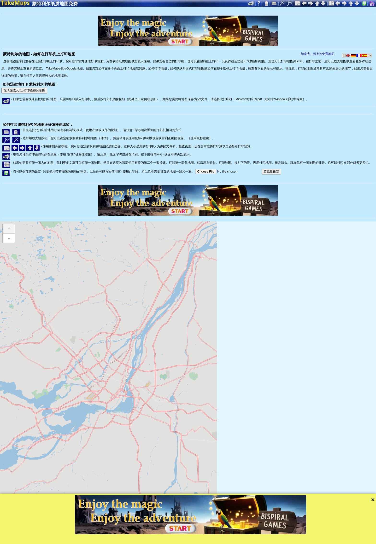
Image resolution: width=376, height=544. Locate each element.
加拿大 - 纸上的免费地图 (318, 54)
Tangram (166, 533)
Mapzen (208, 533)
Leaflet (150, 533)
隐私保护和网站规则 (103, 539)
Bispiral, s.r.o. (49, 539)
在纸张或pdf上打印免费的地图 (24, 90)
